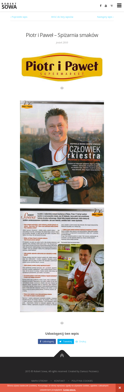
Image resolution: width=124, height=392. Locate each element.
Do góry (62, 357)
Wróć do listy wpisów (62, 16)
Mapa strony (39, 380)
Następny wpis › (105, 16)
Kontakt (59, 380)
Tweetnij (65, 341)
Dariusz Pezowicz (89, 371)
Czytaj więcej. (69, 390)
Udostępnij (47, 341)
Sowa (11, 6)
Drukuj (81, 341)
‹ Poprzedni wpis (18, 16)
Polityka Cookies (82, 380)
